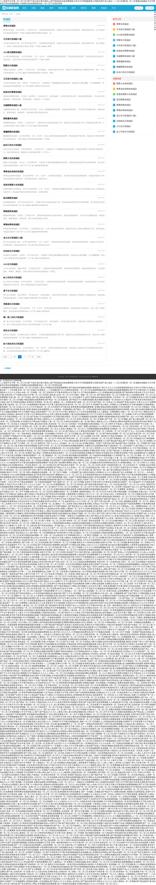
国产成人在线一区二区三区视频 (104, 787)
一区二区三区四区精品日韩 (88, 467)
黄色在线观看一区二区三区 (100, 521)
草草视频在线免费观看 (36, 714)
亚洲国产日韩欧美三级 (51, 770)
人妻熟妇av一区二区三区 (30, 521)
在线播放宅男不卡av (32, 770)
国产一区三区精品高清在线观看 (27, 845)
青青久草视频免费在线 (121, 818)
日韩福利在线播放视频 (80, 523)
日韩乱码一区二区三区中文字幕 (100, 712)
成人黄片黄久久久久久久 (60, 632)
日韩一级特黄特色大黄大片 (118, 605)
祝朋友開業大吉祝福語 (126, 94)
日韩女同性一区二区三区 (139, 426)
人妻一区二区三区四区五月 (136, 581)
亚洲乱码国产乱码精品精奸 (73, 850)
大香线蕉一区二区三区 (114, 431)
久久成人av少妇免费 (96, 639)
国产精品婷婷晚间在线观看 (25, 480)
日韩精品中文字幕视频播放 (55, 608)
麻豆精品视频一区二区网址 (139, 542)
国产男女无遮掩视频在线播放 (83, 867)
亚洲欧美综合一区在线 (21, 465)
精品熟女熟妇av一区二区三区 (46, 835)
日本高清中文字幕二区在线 (45, 724)
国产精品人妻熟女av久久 (44, 419)
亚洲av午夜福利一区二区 (62, 496)
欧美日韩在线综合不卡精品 (41, 576)
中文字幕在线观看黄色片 (116, 540)
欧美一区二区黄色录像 (10, 421)
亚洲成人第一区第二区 (31, 426)
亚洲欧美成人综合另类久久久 (38, 722)
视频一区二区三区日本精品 (29, 794)
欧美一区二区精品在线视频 (38, 460)
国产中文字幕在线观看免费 (33, 431)
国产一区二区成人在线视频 (31, 717)
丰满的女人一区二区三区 (97, 709)
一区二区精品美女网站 (41, 567)
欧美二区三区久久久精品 (57, 755)
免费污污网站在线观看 (82, 458)
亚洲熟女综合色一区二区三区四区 (119, 584)
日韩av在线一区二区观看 (26, 392)
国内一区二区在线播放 (90, 731)
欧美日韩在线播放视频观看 (64, 555)
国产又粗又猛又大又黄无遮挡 (95, 826)
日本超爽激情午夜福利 (35, 405)
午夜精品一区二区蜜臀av (142, 818)
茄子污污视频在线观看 (100, 632)
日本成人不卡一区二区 (60, 876)
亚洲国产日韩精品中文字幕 (14, 436)
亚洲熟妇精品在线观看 (111, 392)
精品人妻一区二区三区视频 (84, 463)
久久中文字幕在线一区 (96, 581)
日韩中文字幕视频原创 (84, 557)
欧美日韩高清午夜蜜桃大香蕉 (139, 634)
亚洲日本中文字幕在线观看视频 (104, 799)
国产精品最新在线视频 (120, 835)
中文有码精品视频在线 (43, 593)
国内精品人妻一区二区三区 (126, 579)
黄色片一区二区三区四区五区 (44, 465)
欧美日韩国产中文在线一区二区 (102, 564)
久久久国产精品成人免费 (125, 695)
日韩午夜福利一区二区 (9, 656)
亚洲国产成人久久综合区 (75, 605)
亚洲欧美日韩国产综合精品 (102, 528)
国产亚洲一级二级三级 (141, 709)
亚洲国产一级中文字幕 (108, 809)
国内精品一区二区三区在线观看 (78, 804)
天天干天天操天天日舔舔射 (100, 414)
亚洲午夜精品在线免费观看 (37, 409)
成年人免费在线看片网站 (52, 426)
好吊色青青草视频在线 (127, 615)
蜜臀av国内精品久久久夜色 (95, 426)
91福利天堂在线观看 (64, 719)
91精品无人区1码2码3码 (142, 610)
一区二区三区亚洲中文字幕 (49, 584)
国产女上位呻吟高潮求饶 (67, 390)
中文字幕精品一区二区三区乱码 (135, 661)
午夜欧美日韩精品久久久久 (31, 709)
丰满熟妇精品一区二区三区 (116, 622)
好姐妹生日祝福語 (124, 121)
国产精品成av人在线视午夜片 (122, 451)
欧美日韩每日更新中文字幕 (38, 876)
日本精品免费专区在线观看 (63, 676)
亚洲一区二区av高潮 (132, 806)
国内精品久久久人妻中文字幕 (58, 649)
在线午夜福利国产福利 (98, 499)
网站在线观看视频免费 (83, 797)
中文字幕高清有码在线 (126, 513)
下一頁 (30, 357)
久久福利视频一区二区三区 (39, 557)
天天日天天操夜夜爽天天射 (78, 528)
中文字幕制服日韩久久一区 (75, 535)
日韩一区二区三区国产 (110, 467)
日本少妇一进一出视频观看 (111, 593)
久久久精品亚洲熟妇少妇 (142, 850)
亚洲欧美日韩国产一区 (121, 482)
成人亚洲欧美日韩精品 (98, 852)
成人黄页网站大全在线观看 (65, 705)
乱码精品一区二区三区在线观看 (19, 419)
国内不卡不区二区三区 (15, 472)
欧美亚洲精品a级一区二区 (80, 518)
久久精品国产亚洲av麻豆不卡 (52, 818)
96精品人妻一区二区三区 (22, 591)
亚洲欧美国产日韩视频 (16, 765)
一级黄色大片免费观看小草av (78, 516)
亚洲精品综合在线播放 (79, 451)
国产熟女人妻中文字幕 (25, 574)
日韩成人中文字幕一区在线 (104, 504)
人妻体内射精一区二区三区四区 (31, 688)
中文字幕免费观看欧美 (137, 526)
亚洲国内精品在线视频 (77, 639)
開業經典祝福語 (123, 105)
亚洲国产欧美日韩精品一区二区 (98, 770)
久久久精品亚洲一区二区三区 (46, 540)
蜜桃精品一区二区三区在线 (56, 455)
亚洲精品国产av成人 (22, 860)
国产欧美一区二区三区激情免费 (33, 656)
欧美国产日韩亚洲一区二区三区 (102, 872)
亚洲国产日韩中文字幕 (17, 695)
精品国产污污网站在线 (70, 545)
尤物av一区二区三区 (128, 412)
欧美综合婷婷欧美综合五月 (108, 463)
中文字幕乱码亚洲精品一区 (17, 458)
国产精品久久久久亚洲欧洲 (102, 659)
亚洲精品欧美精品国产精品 (114, 475)
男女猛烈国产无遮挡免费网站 (62, 460)
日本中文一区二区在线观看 (45, 777)
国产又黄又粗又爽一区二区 (106, 501)
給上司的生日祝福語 (125, 132)
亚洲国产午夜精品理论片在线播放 (85, 688)
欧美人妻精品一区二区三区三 (73, 429)
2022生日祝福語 (123, 126)
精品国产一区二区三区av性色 (132, 484)
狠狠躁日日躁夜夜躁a (145, 405)
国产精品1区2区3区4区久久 (102, 516)
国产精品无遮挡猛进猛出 (116, 678)
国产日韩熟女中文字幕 (123, 734)
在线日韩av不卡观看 (12, 395)
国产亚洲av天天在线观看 (40, 417)
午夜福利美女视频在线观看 (88, 550)
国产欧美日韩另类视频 (55, 494)
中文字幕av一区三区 (14, 509)
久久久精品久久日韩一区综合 (101, 794)
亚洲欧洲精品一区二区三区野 (132, 463)
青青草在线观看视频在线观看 (57, 688)
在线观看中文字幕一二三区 (19, 572)
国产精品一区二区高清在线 (57, 400)
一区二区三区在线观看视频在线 (92, 390)
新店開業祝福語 (123, 99)
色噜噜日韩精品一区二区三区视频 (55, 627)
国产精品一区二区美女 (103, 402)
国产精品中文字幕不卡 (36, 630)
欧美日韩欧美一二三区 (61, 567)
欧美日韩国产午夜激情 (127, 649)
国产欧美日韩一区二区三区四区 (76, 438)
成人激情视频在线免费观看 (54, 734)
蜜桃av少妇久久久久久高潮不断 (94, 545)
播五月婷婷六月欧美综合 (34, 494)
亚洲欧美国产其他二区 (99, 451)
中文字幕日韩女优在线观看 (143, 496)
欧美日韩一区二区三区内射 (47, 547)
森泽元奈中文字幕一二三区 (68, 588)
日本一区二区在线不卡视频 (93, 758)
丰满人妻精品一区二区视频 (72, 833)
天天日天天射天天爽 (107, 492)
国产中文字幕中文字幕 (56, 499)
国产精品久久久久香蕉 (75, 431)
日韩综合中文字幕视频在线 (77, 603)
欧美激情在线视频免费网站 (72, 446)
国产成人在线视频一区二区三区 (130, 472)
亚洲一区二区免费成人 (25, 547)
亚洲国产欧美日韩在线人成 (110, 680)
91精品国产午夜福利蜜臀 (44, 591)
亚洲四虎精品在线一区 (133, 746)
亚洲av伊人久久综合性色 (39, 787)
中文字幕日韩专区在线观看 (18, 538)
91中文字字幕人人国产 (29, 712)
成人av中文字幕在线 (11, 530)
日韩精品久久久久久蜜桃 (105, 472)
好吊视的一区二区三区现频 (11, 400)
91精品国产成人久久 (52, 441)
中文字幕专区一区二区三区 (41, 489)
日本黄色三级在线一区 (100, 654)
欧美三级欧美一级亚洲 (116, 634)
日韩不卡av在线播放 (131, 647)
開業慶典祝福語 (123, 61)
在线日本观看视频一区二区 (97, 617)
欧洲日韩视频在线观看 (79, 579)
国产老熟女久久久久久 (102, 881)
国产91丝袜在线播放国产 (79, 601)
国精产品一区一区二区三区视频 (70, 482)
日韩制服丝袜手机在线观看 (82, 627)
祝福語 (18, 14)
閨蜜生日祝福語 (123, 40)
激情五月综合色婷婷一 (132, 586)
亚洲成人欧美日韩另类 (41, 562)
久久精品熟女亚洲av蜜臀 (54, 509)
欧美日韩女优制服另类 (43, 826)
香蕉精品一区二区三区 (55, 431)
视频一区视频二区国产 (73, 426)
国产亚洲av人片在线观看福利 (126, 552)
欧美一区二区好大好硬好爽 (94, 845)
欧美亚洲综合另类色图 (59, 620)
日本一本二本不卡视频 (19, 492)
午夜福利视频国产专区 (47, 482)
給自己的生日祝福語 (125, 72)
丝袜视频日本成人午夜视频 (11, 772)
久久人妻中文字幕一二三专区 (119, 760)
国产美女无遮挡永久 (16, 690)
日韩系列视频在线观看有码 (111, 746)
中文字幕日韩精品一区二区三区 (16, 417)
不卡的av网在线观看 (70, 441)
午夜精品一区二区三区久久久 (75, 707)
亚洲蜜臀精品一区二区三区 (64, 484)
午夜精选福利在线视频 (29, 552)
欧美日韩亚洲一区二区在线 (55, 775)
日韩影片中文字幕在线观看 (76, 753)
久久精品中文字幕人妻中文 (14, 620)
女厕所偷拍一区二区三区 (65, 419)
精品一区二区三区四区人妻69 (32, 388)
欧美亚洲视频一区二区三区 (25, 707)
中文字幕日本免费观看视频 (143, 654)
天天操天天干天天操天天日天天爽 (97, 559)
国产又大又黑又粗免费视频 (51, 477)
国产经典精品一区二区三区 (121, 438)
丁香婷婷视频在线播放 (61, 523)
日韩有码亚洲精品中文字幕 (129, 557)
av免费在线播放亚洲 (111, 855)
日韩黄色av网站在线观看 (119, 421)
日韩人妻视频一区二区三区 (101, 734)
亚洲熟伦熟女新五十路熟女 (17, 697)
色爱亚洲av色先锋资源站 (46, 700)
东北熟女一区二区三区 (107, 697)
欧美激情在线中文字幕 (27, 780)
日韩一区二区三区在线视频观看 (86, 748)
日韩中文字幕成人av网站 (118, 424)
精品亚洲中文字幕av (121, 811)
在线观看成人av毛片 (55, 656)
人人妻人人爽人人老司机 (110, 763)
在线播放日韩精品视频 (66, 763)
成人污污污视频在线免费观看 (50, 814)
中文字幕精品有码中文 (39, 414)
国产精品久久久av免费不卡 (51, 581)
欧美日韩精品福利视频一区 (31, 535)
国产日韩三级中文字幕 (37, 470)
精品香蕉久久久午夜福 (129, 693)
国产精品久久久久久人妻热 (51, 712)
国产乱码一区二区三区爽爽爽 (54, 569)
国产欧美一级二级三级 (103, 470)
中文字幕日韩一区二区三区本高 (70, 637)
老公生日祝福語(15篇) (126, 116)
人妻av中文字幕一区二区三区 (12, 453)
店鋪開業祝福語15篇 (125, 56)
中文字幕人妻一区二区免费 (96, 637)
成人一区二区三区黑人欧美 (94, 465)
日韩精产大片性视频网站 (81, 816)
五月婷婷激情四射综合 (123, 388)
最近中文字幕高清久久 (66, 480)
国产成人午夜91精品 (114, 845)
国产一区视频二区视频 (90, 792)
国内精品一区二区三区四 (16, 470)
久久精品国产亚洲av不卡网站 (40, 695)
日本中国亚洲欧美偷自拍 (93, 526)
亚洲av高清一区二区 (42, 487)
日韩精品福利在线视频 (112, 722)
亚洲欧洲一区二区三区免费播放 (39, 809)
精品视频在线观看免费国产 (37, 463)
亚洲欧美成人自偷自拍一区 (17, 736)
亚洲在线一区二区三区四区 (16, 787)
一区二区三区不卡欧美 (52, 438)
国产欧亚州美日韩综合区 (44, 475)
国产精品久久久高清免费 (28, 818)
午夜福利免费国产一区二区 (33, 455)
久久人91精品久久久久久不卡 (66, 801)
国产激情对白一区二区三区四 (138, 717)
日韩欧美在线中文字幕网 (54, 516)
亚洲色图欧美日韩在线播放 (69, 792)
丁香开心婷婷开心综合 (100, 567)
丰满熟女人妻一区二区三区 (51, 421)
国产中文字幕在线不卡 (139, 390)
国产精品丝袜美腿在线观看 (80, 388)
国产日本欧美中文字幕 (19, 511)
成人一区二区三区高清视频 (31, 438)
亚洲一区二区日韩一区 (35, 743)
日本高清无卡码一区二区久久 (76, 668)
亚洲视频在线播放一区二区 (115, 729)
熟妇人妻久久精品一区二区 (104, 671)
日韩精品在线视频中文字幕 (38, 843)
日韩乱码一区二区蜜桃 (35, 874)
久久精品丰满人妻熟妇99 (133, 724)
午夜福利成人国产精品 (106, 460)
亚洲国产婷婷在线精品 (63, 651)
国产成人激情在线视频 (53, 647)
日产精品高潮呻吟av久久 (91, 392)
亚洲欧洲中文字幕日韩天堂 (82, 649)
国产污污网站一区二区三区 (134, 441)
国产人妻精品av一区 (57, 862)
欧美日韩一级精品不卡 (59, 518)
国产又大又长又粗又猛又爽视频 (13, 673)
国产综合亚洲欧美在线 (15, 409)
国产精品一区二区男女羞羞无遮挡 (87, 409)
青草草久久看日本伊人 (143, 523)
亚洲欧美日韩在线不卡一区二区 (126, 470)
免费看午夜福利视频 (106, 417)
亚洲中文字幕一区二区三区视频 (77, 436)
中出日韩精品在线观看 (123, 608)
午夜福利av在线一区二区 (86, 460)
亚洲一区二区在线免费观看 (96, 685)
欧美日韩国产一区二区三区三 (81, 448)
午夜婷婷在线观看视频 (101, 455)
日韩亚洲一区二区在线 (17, 557)
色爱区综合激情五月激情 (14, 775)
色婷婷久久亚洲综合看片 (97, 864)
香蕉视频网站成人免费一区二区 (45, 572)
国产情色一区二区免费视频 (41, 533)
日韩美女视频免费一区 (95, 830)
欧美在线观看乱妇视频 (81, 453)
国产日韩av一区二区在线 (113, 739)
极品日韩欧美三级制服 (66, 780)
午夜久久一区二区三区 (135, 857)
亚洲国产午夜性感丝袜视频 (81, 630)
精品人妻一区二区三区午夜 (92, 574)
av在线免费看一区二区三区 (52, 845)
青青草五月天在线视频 (55, 603)
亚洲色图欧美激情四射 (47, 480)
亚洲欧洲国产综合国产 (35, 690)
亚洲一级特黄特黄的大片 (61, 843)
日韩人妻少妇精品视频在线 (141, 409)
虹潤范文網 (73, 377)
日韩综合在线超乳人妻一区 (75, 421)
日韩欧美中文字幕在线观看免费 (25, 847)
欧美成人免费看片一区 (102, 874)
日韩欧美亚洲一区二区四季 (110, 487)
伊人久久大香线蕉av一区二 (124, 506)
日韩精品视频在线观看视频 (37, 620)
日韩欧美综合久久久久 (17, 806)
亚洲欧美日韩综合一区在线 (57, 601)
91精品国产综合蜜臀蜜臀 (87, 555)
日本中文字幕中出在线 (143, 388)
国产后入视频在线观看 (39, 579)
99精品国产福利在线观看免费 (97, 835)
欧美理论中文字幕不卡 (70, 392)
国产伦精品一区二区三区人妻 (140, 625)
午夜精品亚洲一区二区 (124, 494)
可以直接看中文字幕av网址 (35, 772)
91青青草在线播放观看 (139, 545)
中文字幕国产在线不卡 (80, 799)
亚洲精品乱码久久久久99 (58, 451)
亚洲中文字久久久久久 (88, 530)
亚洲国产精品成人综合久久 (78, 775)
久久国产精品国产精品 (112, 441)
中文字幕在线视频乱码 (113, 828)
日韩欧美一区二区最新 (122, 414)
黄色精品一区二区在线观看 (14, 630)
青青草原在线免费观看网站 (110, 676)
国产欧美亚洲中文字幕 (63, 533)
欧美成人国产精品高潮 (86, 484)
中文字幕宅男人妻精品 (15, 460)
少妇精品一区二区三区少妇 (70, 443)
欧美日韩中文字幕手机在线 (120, 690)
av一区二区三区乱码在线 (16, 506)
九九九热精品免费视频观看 (85, 562)
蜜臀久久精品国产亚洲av (89, 746)
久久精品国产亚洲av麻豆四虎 (30, 424)
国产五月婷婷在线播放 (16, 402)
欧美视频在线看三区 (112, 588)
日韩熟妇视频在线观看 (114, 639)
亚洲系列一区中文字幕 (77, 768)
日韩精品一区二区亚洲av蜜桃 (85, 857)
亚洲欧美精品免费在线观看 (106, 407)
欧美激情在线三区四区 (120, 651)
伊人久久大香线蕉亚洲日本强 (140, 748)
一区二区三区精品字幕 (45, 739)
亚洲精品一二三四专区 (136, 489)
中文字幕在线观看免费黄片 (137, 475)
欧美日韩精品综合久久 (124, 516)
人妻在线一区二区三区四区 (33, 605)
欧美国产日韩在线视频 (25, 731)
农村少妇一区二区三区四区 (41, 492)
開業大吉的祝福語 (124, 83)
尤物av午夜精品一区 (34, 775)
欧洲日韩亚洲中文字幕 (78, 755)
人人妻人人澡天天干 (142, 753)
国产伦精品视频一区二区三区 (138, 596)
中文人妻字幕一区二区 (45, 504)
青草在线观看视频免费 (86, 644)
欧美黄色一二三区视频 (47, 390)
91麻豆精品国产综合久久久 (11, 862)
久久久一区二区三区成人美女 (101, 494)
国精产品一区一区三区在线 (29, 634)
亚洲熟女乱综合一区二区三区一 (61, 821)
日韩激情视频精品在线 (45, 741)
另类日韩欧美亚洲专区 (137, 731)
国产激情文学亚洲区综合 (102, 453)
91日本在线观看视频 (87, 412)
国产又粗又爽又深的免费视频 (95, 702)
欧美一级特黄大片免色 (119, 518)
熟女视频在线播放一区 (104, 400)
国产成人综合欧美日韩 (23, 540)
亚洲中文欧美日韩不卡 (12, 426)
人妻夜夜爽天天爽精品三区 (77, 494)
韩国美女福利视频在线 (61, 513)
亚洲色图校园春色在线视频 (41, 550)
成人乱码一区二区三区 (96, 620)
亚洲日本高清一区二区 (43, 857)
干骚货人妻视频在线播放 (40, 736)
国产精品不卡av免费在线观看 (81, 400)
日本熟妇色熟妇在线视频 (13, 864)
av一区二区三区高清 (76, 830)
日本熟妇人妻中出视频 (92, 642)
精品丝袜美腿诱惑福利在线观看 (116, 409)
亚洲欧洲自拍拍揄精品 (15, 586)
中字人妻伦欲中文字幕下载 (75, 581)
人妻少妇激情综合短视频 (138, 702)
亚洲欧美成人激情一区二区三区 (79, 402)
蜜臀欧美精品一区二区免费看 (66, 492)
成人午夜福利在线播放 (68, 615)
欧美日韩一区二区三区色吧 (45, 588)
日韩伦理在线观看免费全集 (28, 840)
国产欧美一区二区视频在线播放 (72, 678)
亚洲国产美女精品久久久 (18, 533)
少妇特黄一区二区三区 (99, 438)
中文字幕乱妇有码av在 (82, 671)
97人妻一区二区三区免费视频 (125, 458)
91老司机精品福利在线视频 (49, 622)
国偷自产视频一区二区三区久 (83, 513)
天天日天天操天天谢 (138, 620)
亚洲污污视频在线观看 (88, 680)
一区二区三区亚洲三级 (83, 470)
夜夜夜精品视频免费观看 (38, 632)
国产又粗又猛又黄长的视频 (67, 739)
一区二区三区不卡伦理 (63, 576)
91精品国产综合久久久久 (77, 499)
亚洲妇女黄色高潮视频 (27, 446)
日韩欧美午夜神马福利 (144, 451)
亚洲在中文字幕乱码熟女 (95, 625)
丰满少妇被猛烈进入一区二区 (37, 867)
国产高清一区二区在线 (141, 760)
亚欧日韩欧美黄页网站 (82, 504)
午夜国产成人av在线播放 (129, 395)
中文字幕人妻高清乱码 (55, 405)
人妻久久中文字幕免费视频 (29, 613)
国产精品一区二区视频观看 (133, 598)
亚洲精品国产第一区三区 (50, 760)
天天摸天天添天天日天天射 (59, 765)
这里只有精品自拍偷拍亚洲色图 (98, 397)
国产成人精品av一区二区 (38, 671)
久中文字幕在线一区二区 (39, 407)
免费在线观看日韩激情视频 (88, 489)
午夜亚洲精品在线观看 (120, 714)
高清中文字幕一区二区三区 (49, 446)
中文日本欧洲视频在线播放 (21, 475)
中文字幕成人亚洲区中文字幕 (55, 693)
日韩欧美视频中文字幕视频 (45, 789)
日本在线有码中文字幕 (12, 799)
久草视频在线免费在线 (9, 388)
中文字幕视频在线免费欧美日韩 (98, 850)
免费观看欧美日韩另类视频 (31, 516)
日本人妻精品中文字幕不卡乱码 (113, 731)
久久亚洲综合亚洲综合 (62, 695)
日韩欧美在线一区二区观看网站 (84, 772)
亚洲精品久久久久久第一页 (15, 448)
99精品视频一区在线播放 (127, 492)
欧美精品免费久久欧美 (92, 663)
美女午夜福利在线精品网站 (106, 726)
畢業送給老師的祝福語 (126, 89)
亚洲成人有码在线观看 (96, 477)
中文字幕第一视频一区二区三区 (83, 395)
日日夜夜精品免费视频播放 (126, 784)
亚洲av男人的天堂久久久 (56, 743)
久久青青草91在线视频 (63, 458)
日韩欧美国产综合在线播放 (27, 850)
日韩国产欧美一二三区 (145, 874)
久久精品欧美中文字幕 (15, 463)
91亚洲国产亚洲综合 (34, 441)
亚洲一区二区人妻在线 (27, 526)
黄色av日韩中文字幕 (52, 823)
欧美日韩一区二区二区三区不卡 (79, 405)
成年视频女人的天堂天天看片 (101, 579)
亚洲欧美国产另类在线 (127, 726)
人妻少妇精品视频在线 (79, 414)
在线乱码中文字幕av (50, 530)
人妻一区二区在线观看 (145, 659)
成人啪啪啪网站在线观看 (132, 663)
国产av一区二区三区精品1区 (142, 707)
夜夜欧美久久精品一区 (102, 610)
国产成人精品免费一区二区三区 (142, 419)
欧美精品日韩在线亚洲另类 (98, 751)
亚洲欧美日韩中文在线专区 (110, 538)
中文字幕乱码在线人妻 (96, 605)
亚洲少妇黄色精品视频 (88, 700)
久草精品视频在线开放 (38, 661)
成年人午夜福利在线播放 (142, 637)
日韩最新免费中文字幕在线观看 (51, 659)
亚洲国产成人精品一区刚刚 (104, 405)
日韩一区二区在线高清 (53, 535)
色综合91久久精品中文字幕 (125, 400)
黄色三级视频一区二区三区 (98, 535)
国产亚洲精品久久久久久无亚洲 (29, 734)
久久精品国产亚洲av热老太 (124, 402)
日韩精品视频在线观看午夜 (96, 572)
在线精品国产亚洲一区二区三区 (85, 538)
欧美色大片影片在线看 (146, 397)
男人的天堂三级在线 (28, 814)
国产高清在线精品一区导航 (49, 526)
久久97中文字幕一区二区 (86, 697)
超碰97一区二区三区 (35, 436)
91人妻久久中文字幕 (33, 654)
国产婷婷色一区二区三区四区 (75, 521)
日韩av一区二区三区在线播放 (133, 562)
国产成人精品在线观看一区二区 (45, 397)
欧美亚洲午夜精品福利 (102, 496)
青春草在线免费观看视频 (13, 496)
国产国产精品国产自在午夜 (14, 743)
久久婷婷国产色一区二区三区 (124, 455)
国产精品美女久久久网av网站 (80, 506)
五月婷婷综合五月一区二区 (47, 683)
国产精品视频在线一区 (98, 707)
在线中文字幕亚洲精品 (57, 506)
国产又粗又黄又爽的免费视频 (63, 860)
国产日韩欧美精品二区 (92, 647)
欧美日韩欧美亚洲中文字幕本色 (13, 876)
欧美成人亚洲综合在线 (74, 625)
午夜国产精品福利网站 (51, 855)
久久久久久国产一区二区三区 (40, 484)
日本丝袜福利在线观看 (82, 511)
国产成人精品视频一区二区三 (52, 840)
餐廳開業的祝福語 (124, 67)
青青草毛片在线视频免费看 (91, 441)
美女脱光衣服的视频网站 (61, 511)
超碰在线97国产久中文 (108, 576)
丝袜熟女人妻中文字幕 (135, 847)
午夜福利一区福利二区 (12, 823)
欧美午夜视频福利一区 (108, 615)
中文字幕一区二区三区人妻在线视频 (66, 559)
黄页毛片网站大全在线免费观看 (25, 477)
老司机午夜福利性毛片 (109, 688)
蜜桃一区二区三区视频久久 (91, 722)
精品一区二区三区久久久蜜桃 (130, 736)
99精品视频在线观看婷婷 (34, 400)
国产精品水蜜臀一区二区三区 (30, 639)
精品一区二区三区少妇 (47, 792)
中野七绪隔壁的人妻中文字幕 (62, 726)
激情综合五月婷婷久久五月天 (80, 874)
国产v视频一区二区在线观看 (55, 639)
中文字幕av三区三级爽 (27, 622)
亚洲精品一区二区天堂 (124, 436)
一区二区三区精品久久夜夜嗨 (66, 680)
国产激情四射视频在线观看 (23, 741)
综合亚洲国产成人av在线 (86, 784)
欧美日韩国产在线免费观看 (73, 584)
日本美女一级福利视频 (114, 830)
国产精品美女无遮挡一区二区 (69, 465)
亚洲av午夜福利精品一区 (40, 559)
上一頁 (13, 357)
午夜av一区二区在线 (16, 768)
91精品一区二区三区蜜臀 (68, 666)
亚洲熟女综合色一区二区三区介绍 (99, 608)
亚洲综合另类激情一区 (36, 402)
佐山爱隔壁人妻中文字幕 (103, 511)
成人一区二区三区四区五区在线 (135, 588)
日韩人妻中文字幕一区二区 (140, 518)
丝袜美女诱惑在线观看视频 (113, 642)
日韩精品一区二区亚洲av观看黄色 (75, 654)
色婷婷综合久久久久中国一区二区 (79, 501)
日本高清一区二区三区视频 (124, 397)
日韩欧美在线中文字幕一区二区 (78, 656)
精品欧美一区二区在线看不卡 (72, 397)
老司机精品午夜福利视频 (34, 610)
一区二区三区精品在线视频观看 (53, 830)
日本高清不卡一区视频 (135, 465)
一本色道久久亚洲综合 (51, 634)
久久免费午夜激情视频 (12, 617)
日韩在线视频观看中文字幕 (82, 736)
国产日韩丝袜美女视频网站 (49, 545)
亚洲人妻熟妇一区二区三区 (39, 729)
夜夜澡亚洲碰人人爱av (23, 789)
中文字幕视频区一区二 (31, 617)
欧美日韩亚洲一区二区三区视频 (90, 419)
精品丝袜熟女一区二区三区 (19, 666)
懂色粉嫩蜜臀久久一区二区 (68, 724)
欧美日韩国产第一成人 (125, 417)
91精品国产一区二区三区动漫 (130, 576)
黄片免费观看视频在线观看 (124, 668)
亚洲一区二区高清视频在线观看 (119, 547)
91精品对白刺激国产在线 (116, 625)
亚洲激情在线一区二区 (59, 448)
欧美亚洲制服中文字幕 (113, 586)
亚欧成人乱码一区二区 (59, 395)
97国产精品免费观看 (20, 748)
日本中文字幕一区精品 (36, 499)
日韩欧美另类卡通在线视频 (91, 801)
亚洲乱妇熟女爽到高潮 (139, 826)
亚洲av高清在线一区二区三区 (55, 424)
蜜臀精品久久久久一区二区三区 (68, 475)
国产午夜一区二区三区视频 (116, 419)
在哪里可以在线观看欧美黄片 (97, 446)
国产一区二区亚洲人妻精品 (106, 736)
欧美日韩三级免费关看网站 (61, 463)
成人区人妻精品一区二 (55, 402)
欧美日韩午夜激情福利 (125, 671)
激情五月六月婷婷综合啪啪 (88, 542)
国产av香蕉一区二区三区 (51, 521)
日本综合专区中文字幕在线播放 (31, 501)
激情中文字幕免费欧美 (47, 644)
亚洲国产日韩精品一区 (35, 852)
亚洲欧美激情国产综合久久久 (89, 596)
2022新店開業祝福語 (125, 35)
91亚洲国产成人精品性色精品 (82, 472)
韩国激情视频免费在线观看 (29, 625)
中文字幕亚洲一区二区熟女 (61, 797)
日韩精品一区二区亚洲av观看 (67, 574)
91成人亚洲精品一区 (58, 768)
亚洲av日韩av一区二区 (102, 506)
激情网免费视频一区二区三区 (103, 601)
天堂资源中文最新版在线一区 (72, 572)
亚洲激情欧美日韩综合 (82, 695)
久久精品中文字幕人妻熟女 (59, 538)
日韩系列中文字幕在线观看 (35, 755)
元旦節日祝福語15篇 (125, 29)
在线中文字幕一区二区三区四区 (35, 395)
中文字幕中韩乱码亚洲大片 (74, 751)
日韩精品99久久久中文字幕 (140, 603)
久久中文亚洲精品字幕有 (38, 448)
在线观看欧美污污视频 (143, 453)
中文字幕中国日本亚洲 (129, 782)
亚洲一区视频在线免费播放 (140, 622)
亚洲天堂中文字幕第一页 (131, 467)
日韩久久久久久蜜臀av (84, 726)
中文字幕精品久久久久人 (37, 673)
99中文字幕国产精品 (26, 412)
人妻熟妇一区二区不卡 (74, 509)
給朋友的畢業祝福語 (125, 51)
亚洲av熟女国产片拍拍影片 (64, 596)
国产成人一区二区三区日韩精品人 (66, 729)
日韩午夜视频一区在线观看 (21, 782)
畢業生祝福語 (122, 24)
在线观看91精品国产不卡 (13, 654)
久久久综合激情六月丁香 (118, 707)
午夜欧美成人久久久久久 (40, 523)
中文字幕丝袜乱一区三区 (117, 426)
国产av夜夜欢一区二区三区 (25, 429)
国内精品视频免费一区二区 (15, 816)
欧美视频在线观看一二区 (110, 598)
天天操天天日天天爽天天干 (15, 484)
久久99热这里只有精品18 (67, 700)
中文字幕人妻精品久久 (68, 412)
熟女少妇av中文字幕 (39, 538)
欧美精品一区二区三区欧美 (36, 451)
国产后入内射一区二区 (144, 436)
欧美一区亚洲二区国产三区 (86, 661)
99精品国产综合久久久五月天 (127, 511)
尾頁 (39, 357)
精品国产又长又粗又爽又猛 (78, 552)
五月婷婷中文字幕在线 (60, 407)
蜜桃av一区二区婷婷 (63, 504)
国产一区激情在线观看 (52, 617)
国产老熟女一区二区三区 (72, 634)
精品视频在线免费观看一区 (80, 455)
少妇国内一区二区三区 (124, 523)
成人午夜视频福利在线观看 (63, 697)
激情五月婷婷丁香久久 (86, 480)
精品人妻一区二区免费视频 (108, 765)
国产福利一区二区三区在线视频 (121, 569)
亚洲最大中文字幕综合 (131, 673)
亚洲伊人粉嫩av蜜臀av (9, 438)
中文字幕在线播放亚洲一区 (123, 559)
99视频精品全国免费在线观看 (126, 804)
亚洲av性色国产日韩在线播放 (12, 867)
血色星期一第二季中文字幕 (73, 811)
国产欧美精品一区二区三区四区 (19, 879)
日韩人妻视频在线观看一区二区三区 (133, 501)
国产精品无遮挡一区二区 (107, 395)
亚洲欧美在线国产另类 (123, 453)
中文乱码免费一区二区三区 (129, 407)
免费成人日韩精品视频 (76, 862)
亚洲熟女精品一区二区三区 (138, 833)
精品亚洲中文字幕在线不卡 (122, 535)
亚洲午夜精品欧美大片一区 (96, 509)
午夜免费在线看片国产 (49, 847)
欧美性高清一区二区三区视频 (75, 814)
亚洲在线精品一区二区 (97, 424)
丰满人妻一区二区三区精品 (20, 397)
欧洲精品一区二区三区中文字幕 (84, 487)
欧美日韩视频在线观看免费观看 (39, 586)
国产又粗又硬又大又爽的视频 (136, 593)
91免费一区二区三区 (83, 741)
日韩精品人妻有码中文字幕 (17, 414)
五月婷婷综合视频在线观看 (102, 523)
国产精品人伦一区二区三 (118, 499)
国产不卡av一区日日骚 (134, 431)
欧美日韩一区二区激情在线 (108, 562)
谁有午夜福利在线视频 (75, 840)
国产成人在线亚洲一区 (134, 705)
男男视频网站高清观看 (122, 610)
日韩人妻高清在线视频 (59, 414)
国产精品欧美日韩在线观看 (128, 460)
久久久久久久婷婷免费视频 (94, 547)
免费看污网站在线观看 (96, 678)
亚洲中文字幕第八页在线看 (131, 644)
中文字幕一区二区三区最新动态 (55, 794)
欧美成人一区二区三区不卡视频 (16, 555)
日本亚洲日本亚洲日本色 (37, 765)
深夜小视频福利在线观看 (36, 472)
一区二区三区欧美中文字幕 (48, 392)
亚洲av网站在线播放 (78, 620)
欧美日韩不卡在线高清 (130, 765)
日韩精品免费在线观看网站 (112, 533)
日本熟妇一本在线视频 (78, 424)
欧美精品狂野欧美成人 (139, 499)
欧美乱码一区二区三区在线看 (120, 753)
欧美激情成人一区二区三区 (86, 676)
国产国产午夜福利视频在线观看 (141, 860)
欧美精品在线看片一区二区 (60, 453)
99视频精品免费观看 (133, 823)
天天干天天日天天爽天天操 (23, 504)
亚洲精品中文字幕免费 (137, 480)
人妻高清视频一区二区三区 (101, 552)
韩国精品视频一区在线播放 (43, 434)
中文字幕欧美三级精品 (14, 494)
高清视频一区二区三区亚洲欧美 (86, 593)
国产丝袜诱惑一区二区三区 (131, 789)
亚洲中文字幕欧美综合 (54, 436)
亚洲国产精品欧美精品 (19, 559)
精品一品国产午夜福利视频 (75, 477)
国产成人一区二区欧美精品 (19, 434)
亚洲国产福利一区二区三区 (21, 588)
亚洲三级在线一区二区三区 (14, 405)
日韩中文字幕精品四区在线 (63, 557)
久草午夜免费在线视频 (127, 821)
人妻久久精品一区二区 (134, 838)
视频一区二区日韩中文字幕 (139, 613)
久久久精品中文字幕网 (111, 673)
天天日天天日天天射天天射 (73, 617)
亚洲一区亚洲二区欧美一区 (59, 799)
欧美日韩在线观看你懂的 (50, 850)
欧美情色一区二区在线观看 (127, 872)
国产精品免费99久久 (123, 448)
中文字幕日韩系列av (26, 683)
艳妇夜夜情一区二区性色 (103, 695)
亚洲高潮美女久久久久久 (32, 751)
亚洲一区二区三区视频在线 (27, 760)
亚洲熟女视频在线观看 (43, 651)
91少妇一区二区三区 (11, 516)
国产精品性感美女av (24, 593)
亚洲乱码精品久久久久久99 (88, 884)
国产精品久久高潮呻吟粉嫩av (77, 659)
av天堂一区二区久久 (8, 780)
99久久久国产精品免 (31, 581)
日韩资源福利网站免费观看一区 (88, 673)
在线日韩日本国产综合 (98, 603)
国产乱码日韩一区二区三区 (106, 649)
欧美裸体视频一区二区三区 (59, 816)
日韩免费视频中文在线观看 (132, 719)
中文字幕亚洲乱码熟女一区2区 (64, 417)
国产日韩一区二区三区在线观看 (35, 542)
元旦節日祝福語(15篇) (126, 45)
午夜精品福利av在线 (36, 649)
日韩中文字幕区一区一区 (126, 741)
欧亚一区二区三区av (109, 884)
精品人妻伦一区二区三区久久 (85, 576)
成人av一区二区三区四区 (71, 526)
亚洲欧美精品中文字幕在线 (130, 787)
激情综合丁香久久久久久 (102, 388)
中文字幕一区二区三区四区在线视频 (112, 480)
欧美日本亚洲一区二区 (54, 501)
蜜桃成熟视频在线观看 (96, 717)
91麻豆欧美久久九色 (36, 603)
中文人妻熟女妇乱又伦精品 (17, 518)
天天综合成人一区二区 (9, 709)
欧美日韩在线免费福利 (74, 818)
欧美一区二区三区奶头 (74, 685)
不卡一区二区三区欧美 (45, 574)
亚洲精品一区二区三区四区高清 (123, 429)
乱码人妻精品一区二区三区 (92, 622)
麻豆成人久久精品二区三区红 (60, 470)
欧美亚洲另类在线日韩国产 (141, 421)
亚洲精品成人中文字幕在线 (70, 540)
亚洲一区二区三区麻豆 (27, 390)
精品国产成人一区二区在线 (108, 484)
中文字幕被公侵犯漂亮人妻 (41, 555)
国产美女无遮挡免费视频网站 (22, 700)
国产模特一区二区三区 (107, 772)
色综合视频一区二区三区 (120, 654)
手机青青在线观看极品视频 (134, 538)
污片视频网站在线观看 (87, 417)
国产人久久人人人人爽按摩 (58, 772)
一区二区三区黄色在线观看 (108, 789)
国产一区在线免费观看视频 (143, 777)
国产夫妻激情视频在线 (66, 789)
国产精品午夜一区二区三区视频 (104, 775)
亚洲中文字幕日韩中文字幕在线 (98, 482)
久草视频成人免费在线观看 (117, 683)
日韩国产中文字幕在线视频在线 (65, 722)
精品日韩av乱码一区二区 (109, 700)
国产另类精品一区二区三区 (64, 550)
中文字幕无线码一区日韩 (16, 632)
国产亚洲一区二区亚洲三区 (73, 770)
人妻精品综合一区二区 (103, 797)
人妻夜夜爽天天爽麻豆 (14, 513)
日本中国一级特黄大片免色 (103, 436)
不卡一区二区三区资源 (27, 545)
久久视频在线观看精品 (123, 712)
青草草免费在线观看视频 (18, 489)
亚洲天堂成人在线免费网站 (118, 591)
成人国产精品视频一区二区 (90, 434)
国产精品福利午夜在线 (131, 392)
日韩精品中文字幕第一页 (131, 855)
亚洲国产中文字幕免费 (27, 644)
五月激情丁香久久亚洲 (131, 763)
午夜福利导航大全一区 (115, 465)
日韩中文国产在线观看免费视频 (82, 693)
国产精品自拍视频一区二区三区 (116, 434)
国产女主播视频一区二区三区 (128, 656)
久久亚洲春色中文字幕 (126, 405)
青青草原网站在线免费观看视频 (37, 513)
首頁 (24, 8)
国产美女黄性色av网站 (27, 884)
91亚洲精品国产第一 (76, 743)
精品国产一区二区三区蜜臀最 (113, 489)
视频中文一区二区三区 (23, 596)
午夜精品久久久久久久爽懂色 (84, 765)
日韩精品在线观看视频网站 (56, 388)
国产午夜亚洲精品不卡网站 (65, 586)
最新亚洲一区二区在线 (54, 753)
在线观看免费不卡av (100, 518)
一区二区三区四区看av (12, 431)
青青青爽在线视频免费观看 (82, 407)
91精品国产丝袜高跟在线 (115, 833)
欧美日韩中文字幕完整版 (40, 676)
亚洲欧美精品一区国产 (92, 443)
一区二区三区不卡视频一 (58, 472)
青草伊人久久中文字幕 (104, 448)
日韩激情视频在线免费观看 (98, 429)
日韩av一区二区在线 (32, 569)
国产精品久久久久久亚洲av (64, 467)
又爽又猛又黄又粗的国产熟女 (115, 443)
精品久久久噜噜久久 (8, 526)
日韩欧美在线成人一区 (50, 613)
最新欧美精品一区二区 (88, 492)
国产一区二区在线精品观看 (120, 777)
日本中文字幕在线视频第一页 (24, 482)
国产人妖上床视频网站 (145, 671)
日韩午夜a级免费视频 (52, 654)
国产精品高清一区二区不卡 (41, 458)
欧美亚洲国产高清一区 (94, 431)
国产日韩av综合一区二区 (62, 562)
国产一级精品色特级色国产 (92, 724)
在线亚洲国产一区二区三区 (47, 412)
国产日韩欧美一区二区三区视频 (62, 542)
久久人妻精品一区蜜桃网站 (61, 409)
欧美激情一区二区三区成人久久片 (14, 407)
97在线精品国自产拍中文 (26, 584)
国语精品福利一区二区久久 (48, 429)
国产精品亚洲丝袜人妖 (142, 690)
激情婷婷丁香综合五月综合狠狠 (47, 879)
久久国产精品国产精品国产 (52, 625)
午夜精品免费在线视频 (112, 663)
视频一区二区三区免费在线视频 (98, 811)
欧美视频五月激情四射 (66, 644)
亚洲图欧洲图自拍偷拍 (71, 622)
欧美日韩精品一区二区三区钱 (34, 799)
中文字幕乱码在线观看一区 (106, 821)
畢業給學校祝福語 (124, 110)
